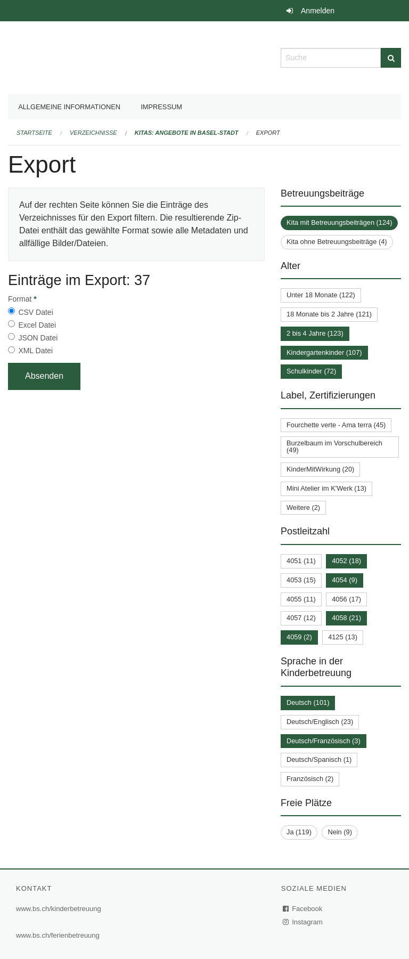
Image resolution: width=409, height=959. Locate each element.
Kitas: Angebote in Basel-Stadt (187, 132)
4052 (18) (346, 561)
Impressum (161, 107)
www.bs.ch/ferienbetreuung (58, 935)
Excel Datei (37, 325)
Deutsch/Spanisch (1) (319, 759)
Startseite (34, 132)
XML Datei (35, 350)
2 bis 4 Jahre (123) (315, 333)
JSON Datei (38, 338)
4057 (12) (301, 618)
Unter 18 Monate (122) (321, 295)
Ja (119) (299, 832)
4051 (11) (301, 561)
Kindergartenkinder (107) (324, 352)
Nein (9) (340, 832)
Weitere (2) (303, 507)
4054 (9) (344, 580)
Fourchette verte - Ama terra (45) (336, 425)
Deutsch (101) (308, 702)
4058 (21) (346, 618)
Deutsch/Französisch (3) (324, 741)
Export (268, 132)
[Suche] (391, 58)
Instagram (303, 922)
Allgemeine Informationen (69, 107)
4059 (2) (299, 637)
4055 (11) (301, 599)
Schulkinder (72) (311, 371)
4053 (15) (301, 580)
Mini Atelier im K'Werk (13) (326, 488)
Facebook (303, 909)
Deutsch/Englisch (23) (320, 722)
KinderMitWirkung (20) (320, 469)
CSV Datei (35, 312)
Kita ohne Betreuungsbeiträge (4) (337, 242)
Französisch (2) (310, 779)
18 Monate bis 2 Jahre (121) (329, 314)
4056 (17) (346, 599)
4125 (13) (342, 637)
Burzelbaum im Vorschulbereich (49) (334, 446)
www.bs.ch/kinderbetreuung (58, 909)
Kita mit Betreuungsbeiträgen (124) (339, 222)
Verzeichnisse (93, 132)
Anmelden (317, 10)
